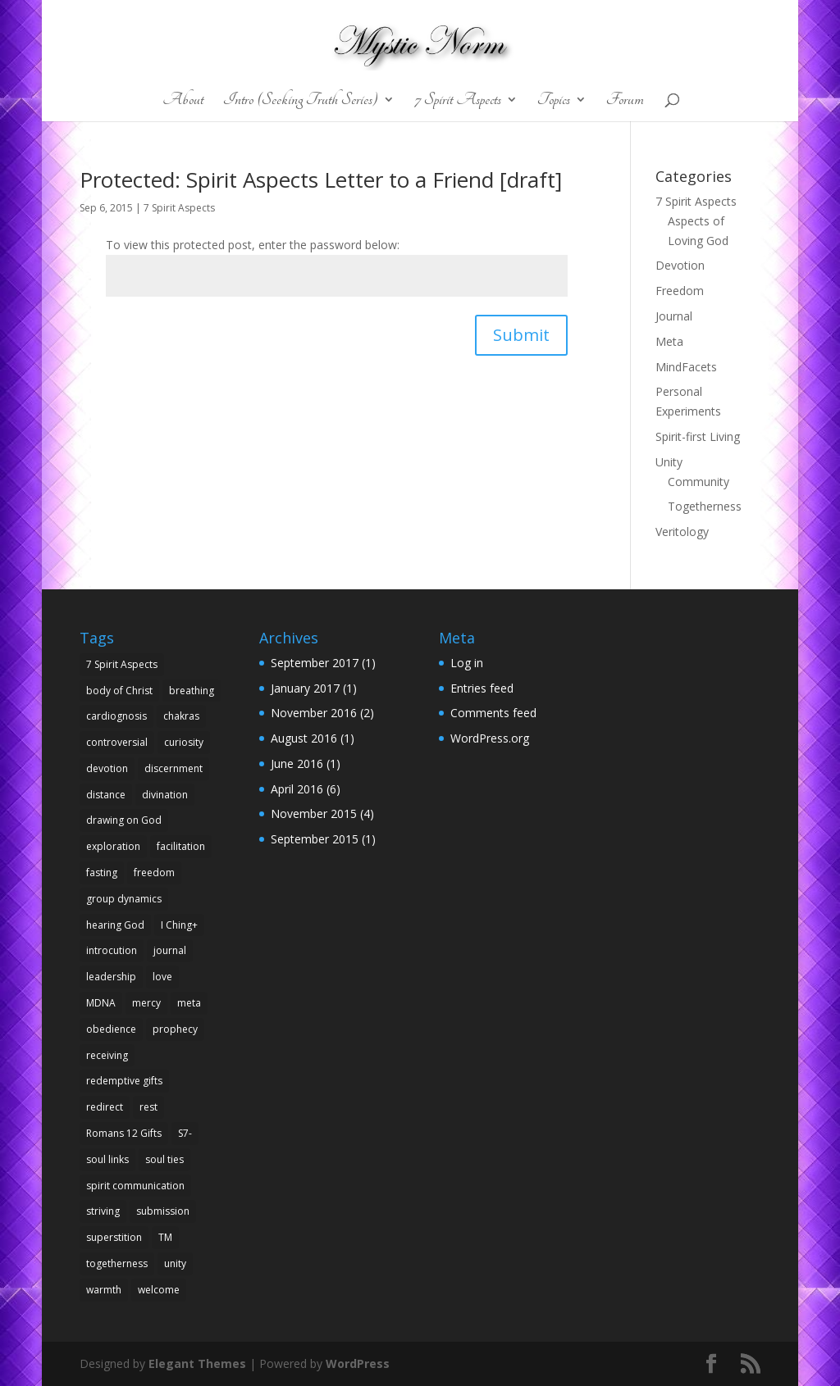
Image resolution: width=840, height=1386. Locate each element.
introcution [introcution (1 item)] (111, 950)
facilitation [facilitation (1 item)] (181, 846)
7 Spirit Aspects (457, 101)
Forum (624, 101)
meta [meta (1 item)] (189, 1003)
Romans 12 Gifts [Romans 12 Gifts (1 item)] (124, 1133)
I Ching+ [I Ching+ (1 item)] (179, 925)
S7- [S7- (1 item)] (185, 1133)
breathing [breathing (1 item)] (191, 691)
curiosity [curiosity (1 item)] (183, 742)
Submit (521, 335)
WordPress (358, 1363)
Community (698, 481)
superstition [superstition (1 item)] (114, 1237)
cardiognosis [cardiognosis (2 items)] (116, 716)
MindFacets (686, 367)
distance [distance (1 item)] (106, 795)
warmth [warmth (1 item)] (103, 1290)
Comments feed (493, 712)
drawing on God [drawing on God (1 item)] (124, 820)
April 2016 (297, 789)
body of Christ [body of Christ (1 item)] (119, 691)
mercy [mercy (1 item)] (146, 1003)
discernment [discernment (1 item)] (173, 768)
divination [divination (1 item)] (165, 795)
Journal (673, 316)
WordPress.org (489, 738)
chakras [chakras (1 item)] (181, 716)
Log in (466, 662)
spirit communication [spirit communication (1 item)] (135, 1186)
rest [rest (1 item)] (148, 1107)
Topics (553, 101)
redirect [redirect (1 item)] (104, 1107)
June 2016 (297, 763)
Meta (669, 341)
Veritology (682, 531)
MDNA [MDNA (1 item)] (101, 1003)
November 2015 (314, 813)
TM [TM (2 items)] (165, 1237)
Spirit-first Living (697, 436)
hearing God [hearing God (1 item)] (115, 925)
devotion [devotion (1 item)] (107, 768)
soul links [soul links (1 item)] (107, 1159)
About (182, 101)
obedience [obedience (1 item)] (111, 1029)
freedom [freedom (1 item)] (154, 872)
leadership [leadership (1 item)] (111, 977)
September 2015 (314, 839)
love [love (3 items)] (162, 977)
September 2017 (314, 662)
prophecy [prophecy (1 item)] (175, 1029)
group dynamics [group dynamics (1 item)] (124, 899)
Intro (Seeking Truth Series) (300, 101)
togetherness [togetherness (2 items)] (117, 1263)
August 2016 (304, 738)
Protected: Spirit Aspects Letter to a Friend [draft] (321, 179)
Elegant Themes (197, 1363)
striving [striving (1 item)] (103, 1211)
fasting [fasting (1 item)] (101, 872)
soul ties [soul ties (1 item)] (164, 1159)
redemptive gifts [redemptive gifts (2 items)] (124, 1081)
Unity (668, 462)
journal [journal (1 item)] (169, 950)
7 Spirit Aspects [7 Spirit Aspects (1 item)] (122, 664)
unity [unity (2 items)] (175, 1263)
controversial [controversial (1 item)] (117, 742)
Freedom (679, 290)
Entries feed (482, 688)
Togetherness (705, 506)
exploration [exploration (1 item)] (113, 846)
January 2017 (305, 688)
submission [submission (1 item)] (162, 1211)
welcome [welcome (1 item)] (159, 1290)
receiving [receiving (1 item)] (107, 1055)
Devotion (680, 265)
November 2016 (314, 712)
